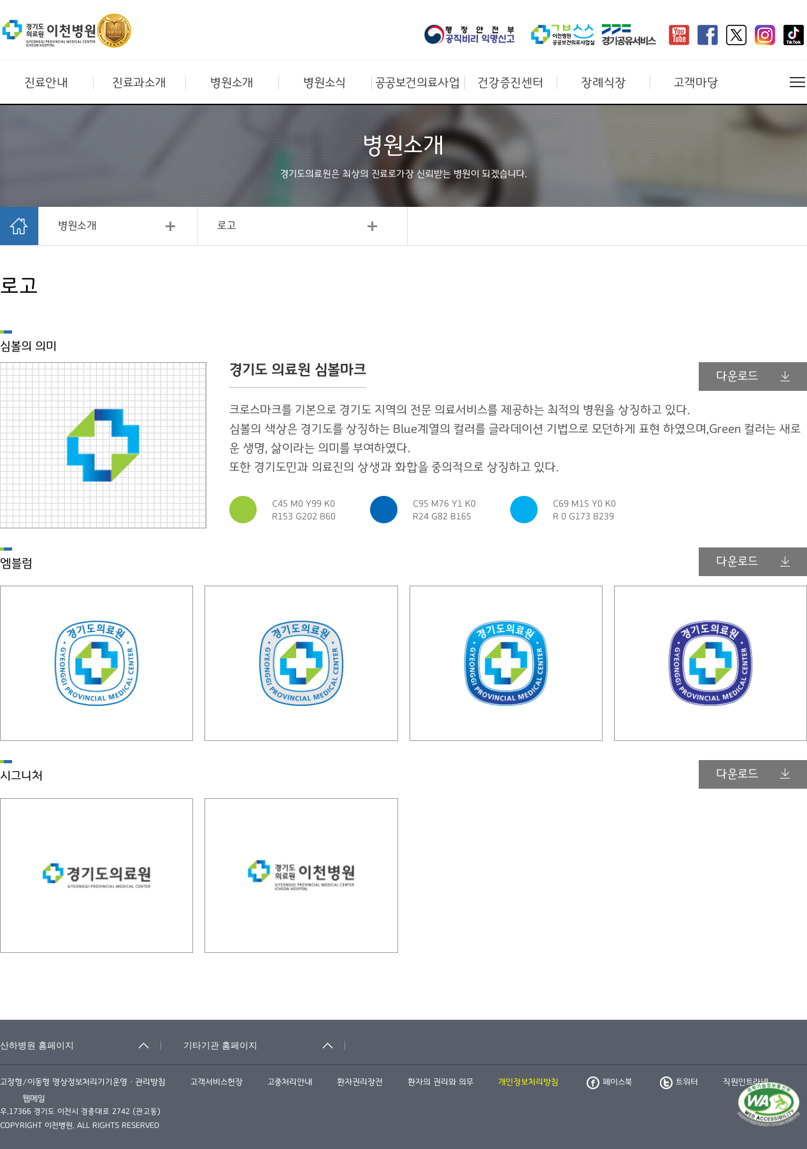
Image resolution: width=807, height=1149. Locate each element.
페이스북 (609, 1082)
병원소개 (232, 82)
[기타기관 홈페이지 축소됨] (264, 1045)
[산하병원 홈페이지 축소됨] (80, 1045)
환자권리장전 (360, 1082)
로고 (226, 226)
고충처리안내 (290, 1082)
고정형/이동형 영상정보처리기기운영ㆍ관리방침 (83, 1082)
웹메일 (33, 1098)
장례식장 (603, 82)
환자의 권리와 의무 (440, 1082)
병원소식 (324, 82)
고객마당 (696, 82)
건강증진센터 (510, 82)
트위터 (679, 1082)
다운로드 (753, 376)
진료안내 (46, 82)
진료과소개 (139, 82)
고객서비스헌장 (216, 1082)
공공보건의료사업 (417, 82)
